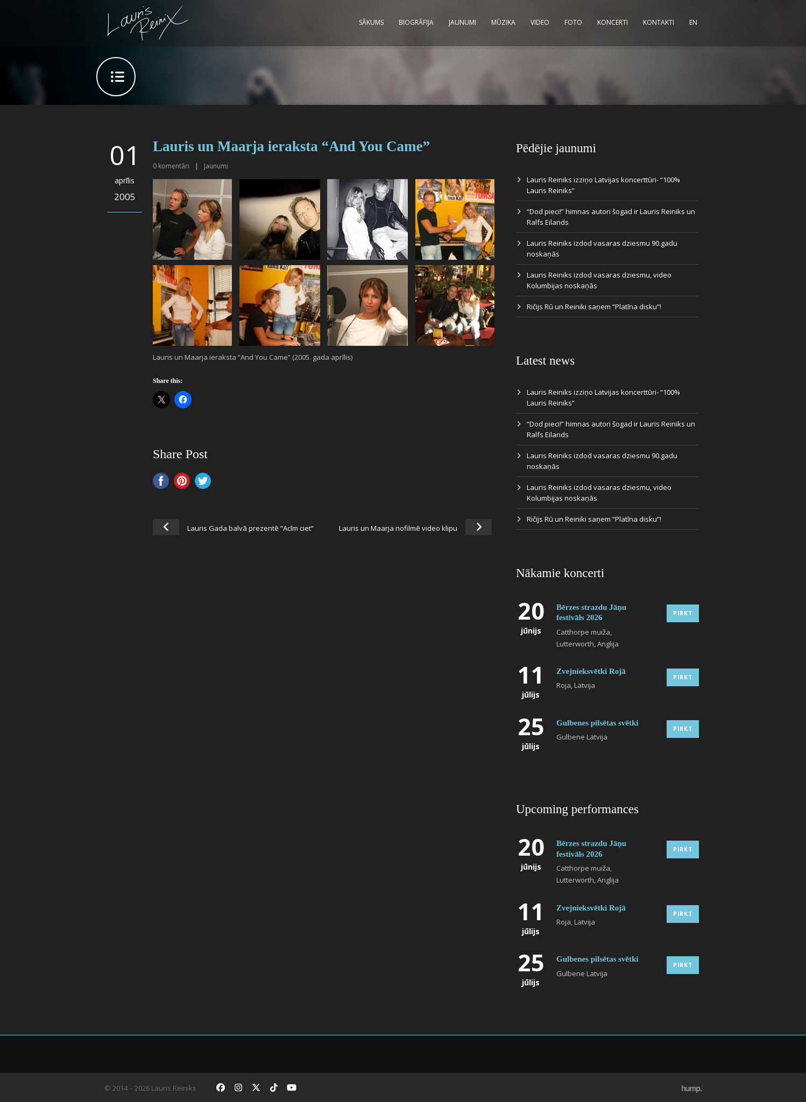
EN (693, 22)
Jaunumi (462, 22)
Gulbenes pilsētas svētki (597, 723)
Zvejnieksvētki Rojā (591, 671)
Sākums (371, 22)
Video (540, 22)
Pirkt (682, 613)
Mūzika (503, 22)
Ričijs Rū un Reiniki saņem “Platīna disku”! (594, 306)
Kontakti (658, 22)
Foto (573, 22)
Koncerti (612, 22)
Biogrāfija (416, 22)
